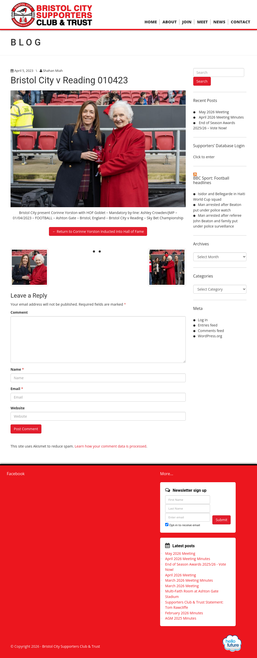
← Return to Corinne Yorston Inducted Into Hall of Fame (98, 231)
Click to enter (204, 156)
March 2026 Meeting (182, 585)
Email (17, 388)
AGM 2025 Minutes (180, 618)
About (169, 22)
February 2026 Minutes (184, 613)
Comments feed (211, 330)
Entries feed (208, 325)
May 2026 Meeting (214, 111)
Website (18, 408)
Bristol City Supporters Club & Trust (71, 646)
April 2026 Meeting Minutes (221, 117)
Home (151, 22)
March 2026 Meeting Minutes (189, 580)
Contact (240, 22)
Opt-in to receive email (182, 525)
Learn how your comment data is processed (110, 446)
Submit (221, 519)
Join (186, 22)
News (219, 22)
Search (202, 81)
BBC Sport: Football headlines (211, 180)
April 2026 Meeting (180, 575)
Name (17, 369)
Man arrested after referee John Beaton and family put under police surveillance (217, 221)
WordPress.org (210, 336)
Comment (19, 312)
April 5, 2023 (23, 70)
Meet (202, 22)
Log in (203, 319)
